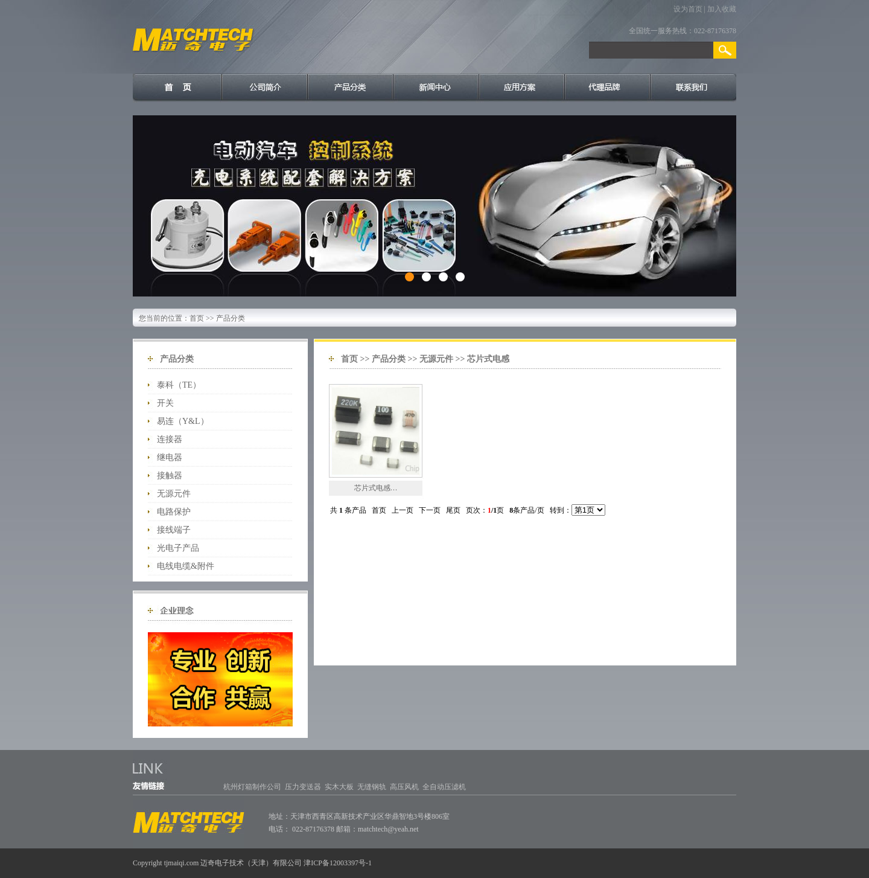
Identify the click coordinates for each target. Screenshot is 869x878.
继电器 (169, 457)
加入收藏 (721, 9)
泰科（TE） (179, 384)
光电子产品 (178, 548)
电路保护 (174, 511)
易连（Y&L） (183, 421)
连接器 (169, 439)
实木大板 (339, 787)
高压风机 (404, 787)
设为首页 (687, 9)
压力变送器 (303, 787)
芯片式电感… (376, 488)
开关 (165, 403)
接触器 (169, 475)
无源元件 (174, 493)
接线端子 (174, 529)
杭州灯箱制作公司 (252, 787)
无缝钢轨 (371, 787)
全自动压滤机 (444, 787)
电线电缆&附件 (185, 566)
